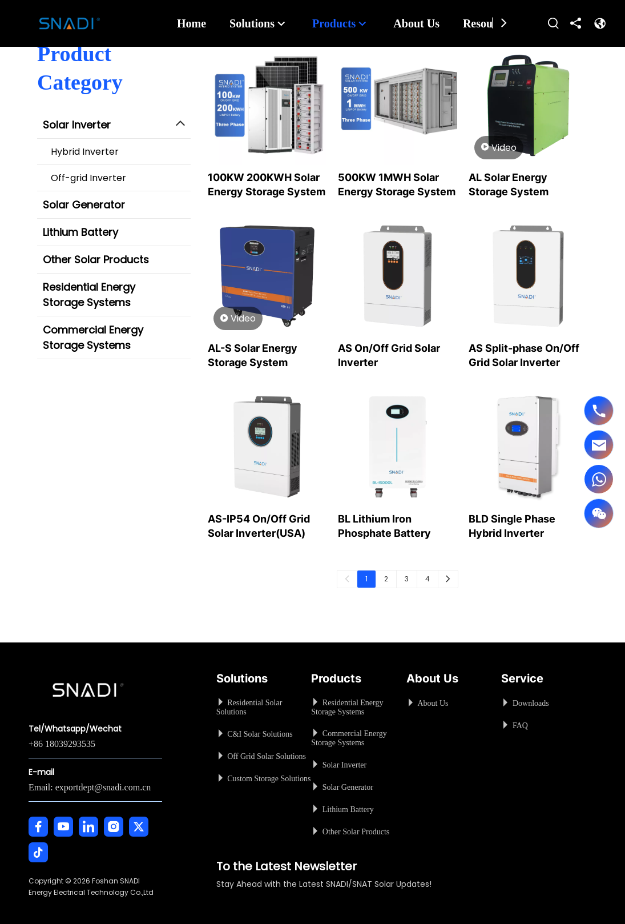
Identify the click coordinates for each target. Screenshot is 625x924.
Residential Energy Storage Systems (89, 295)
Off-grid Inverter (88, 177)
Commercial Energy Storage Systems (93, 337)
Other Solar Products (96, 259)
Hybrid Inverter (85, 151)
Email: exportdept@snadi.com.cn (90, 787)
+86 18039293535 (62, 744)
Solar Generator (84, 205)
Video (499, 147)
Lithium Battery (80, 232)
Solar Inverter (77, 125)
